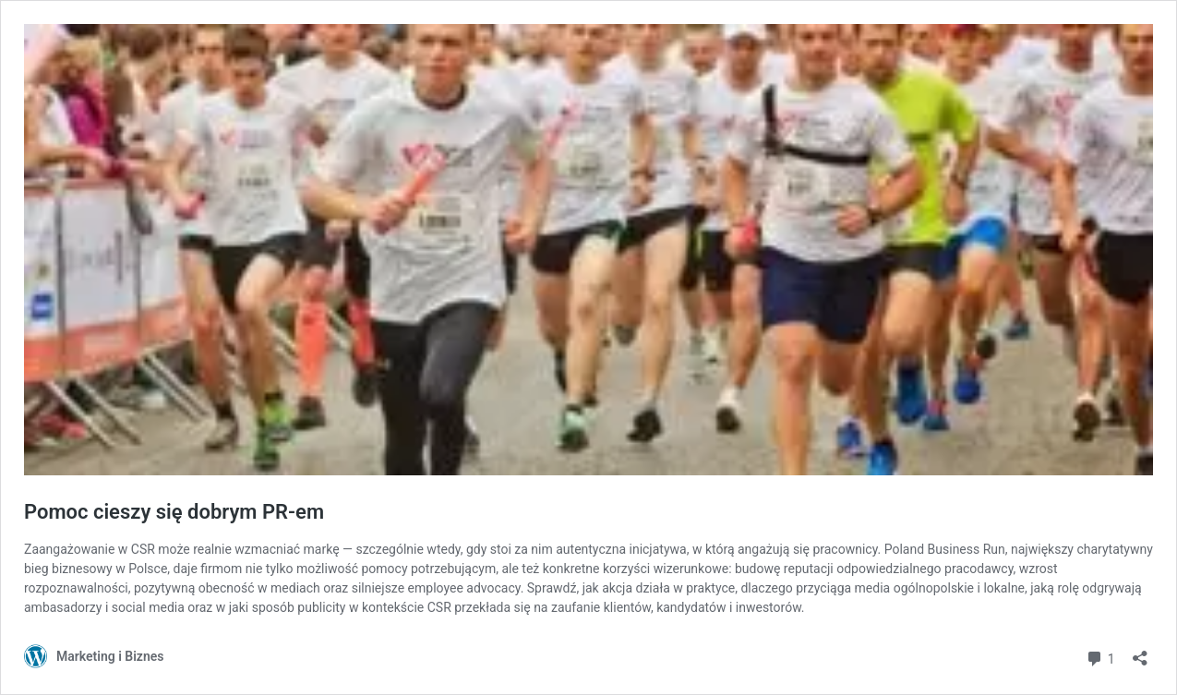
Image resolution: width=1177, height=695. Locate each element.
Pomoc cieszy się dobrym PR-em (174, 511)
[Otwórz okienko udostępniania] (1140, 652)
